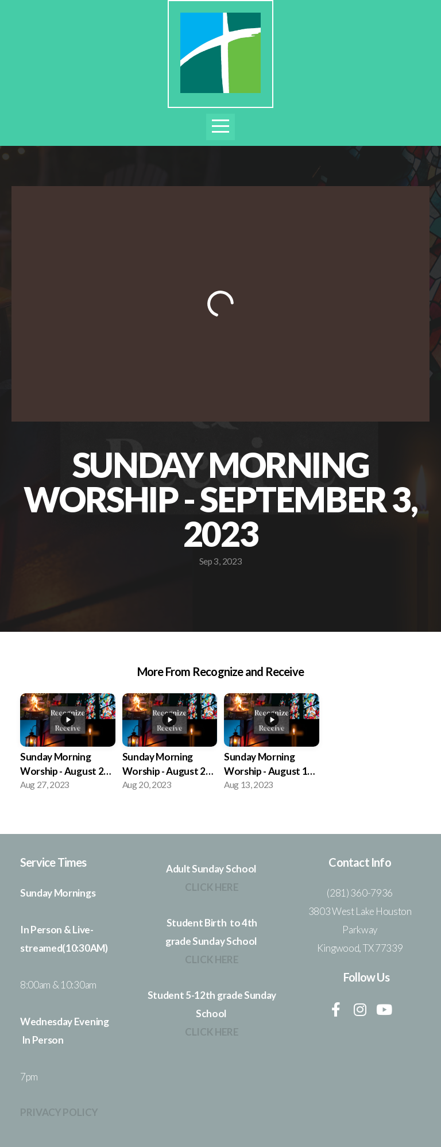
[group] (67, 745)
